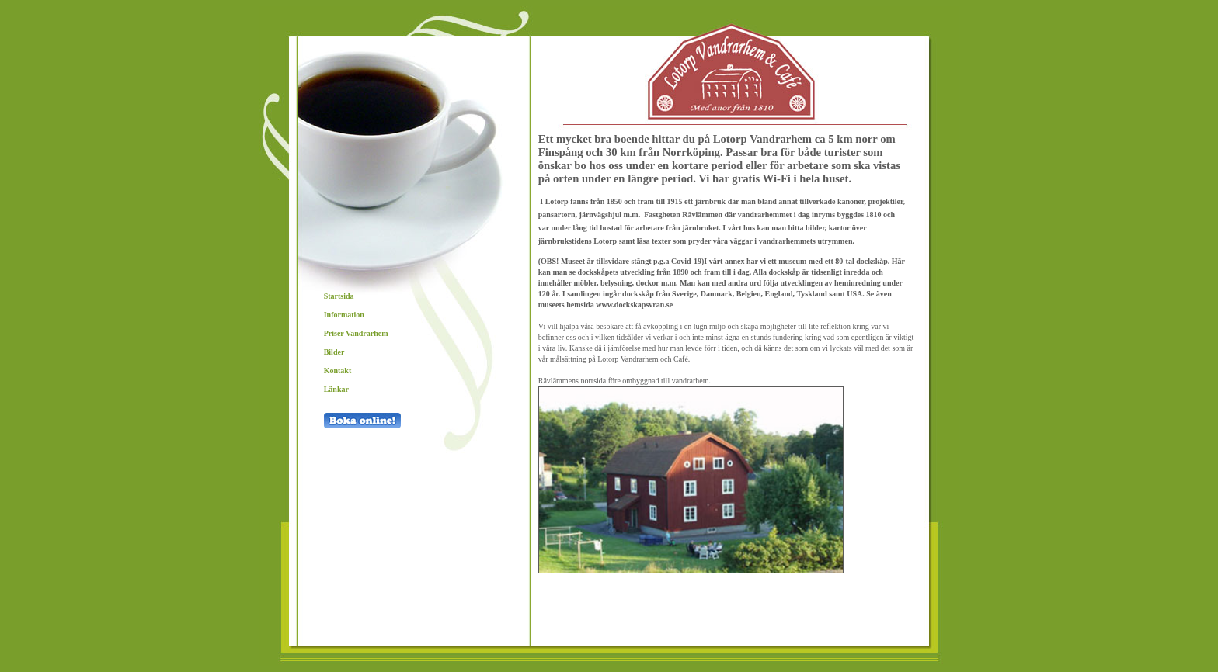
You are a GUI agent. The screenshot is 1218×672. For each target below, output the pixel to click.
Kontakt (338, 370)
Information (344, 314)
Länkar (336, 389)
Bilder (334, 352)
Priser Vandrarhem (357, 333)
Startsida (339, 296)
